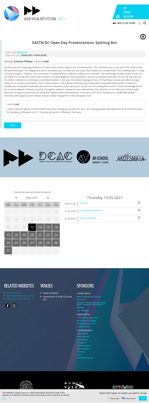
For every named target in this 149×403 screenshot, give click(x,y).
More (4, 399)
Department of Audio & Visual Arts (20, 296)
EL (139, 23)
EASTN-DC (22, 52)
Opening (84, 203)
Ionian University (13, 293)
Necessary (114, 398)
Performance (130, 398)
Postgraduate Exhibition (91, 210)
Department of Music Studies (18, 299)
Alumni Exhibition (88, 218)
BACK (12, 126)
